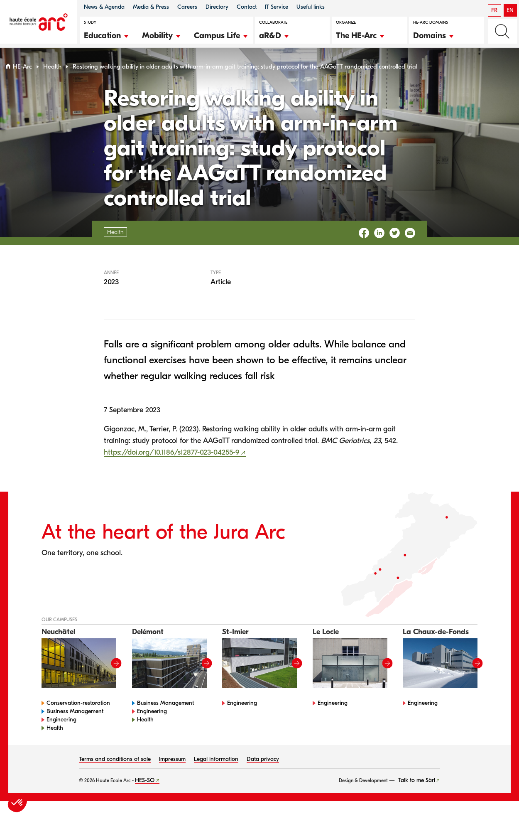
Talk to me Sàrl (416, 783)
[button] (107, 34)
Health (52, 70)
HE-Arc (22, 70)
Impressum (172, 762)
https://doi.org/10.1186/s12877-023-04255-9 (171, 455)
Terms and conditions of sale (115, 762)
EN (510, 10)
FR (494, 10)
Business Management (75, 714)
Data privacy (263, 762)
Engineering (61, 722)
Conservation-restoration (78, 706)
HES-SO (144, 783)
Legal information (216, 762)
